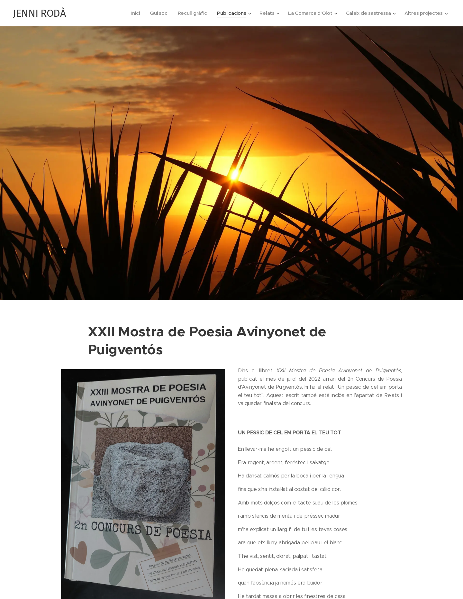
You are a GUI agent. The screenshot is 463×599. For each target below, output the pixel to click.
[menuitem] (130, 13)
